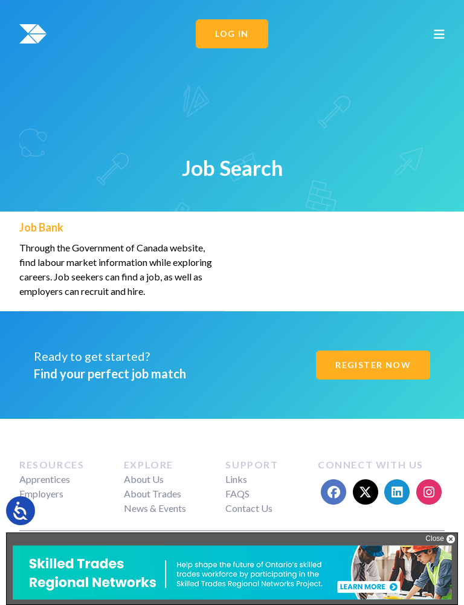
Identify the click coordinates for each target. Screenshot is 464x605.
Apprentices (44, 479)
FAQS (237, 493)
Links (236, 479)
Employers (41, 493)
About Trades (152, 493)
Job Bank (41, 227)
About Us (144, 479)
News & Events (155, 508)
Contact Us (248, 508)
